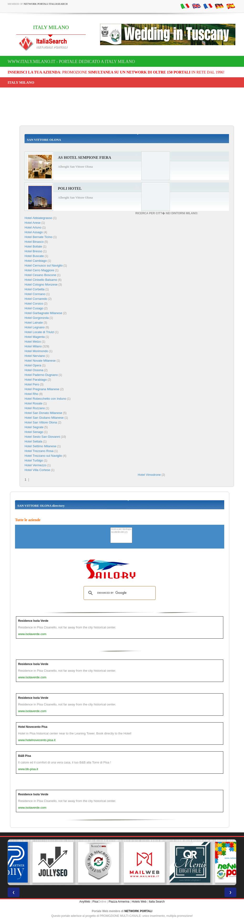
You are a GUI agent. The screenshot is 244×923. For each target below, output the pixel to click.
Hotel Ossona (34, 370)
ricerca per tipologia (121, 529)
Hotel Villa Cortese (37, 470)
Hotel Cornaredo (36, 299)
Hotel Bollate (33, 246)
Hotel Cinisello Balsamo (41, 280)
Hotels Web (139, 901)
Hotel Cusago (34, 308)
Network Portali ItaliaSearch (46, 3)
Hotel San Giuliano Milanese (44, 417)
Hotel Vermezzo (35, 465)
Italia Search (157, 901)
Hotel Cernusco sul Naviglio (44, 265)
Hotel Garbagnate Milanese (43, 313)
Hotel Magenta (35, 337)
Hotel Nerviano (35, 356)
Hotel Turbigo (34, 460)
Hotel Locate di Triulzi (39, 332)
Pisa (95, 901)
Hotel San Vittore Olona (41, 422)
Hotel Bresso (33, 251)
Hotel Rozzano (35, 408)
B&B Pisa (24, 756)
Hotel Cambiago (36, 260)
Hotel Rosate (33, 403)
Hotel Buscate (34, 256)
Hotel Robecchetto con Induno (45, 398)
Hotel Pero (32, 384)
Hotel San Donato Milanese (43, 413)
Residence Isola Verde (33, 620)
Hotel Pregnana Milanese (42, 389)
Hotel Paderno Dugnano (41, 375)
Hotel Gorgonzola (37, 318)
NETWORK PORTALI (138, 911)
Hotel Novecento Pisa (32, 727)
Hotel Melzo (33, 341)
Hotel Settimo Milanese (40, 446)
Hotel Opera (33, 365)
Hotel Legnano (35, 327)
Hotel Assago (34, 232)
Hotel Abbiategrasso (38, 218)
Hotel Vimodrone (149, 474)
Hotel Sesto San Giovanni (42, 436)
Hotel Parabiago (36, 379)
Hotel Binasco (34, 241)
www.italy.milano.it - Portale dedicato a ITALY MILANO (71, 61)
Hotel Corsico (34, 303)
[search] (119, 593)
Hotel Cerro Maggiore (39, 270)
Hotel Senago (34, 432)
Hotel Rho (31, 394)
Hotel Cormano (35, 294)
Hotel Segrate (34, 427)
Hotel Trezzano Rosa (39, 451)
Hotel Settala (33, 441)
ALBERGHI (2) (121, 532)
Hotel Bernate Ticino (38, 237)
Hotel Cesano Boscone (40, 275)
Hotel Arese (33, 222)
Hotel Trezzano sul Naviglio (43, 455)
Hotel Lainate (34, 322)
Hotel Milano (33, 346)
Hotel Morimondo (36, 351)
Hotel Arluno (33, 227)
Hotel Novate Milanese (40, 360)
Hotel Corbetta (35, 289)
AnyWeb (84, 901)
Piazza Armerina (119, 901)
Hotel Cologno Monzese (41, 284)
